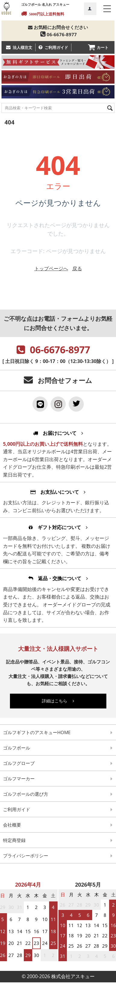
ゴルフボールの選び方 (25, 794)
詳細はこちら (58, 701)
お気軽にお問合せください (58, 27)
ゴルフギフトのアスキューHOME (37, 732)
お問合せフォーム (65, 380)
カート (102, 47)
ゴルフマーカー (19, 778)
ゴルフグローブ (19, 763)
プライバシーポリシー (25, 856)
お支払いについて (58, 492)
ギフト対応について (58, 527)
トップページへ (51, 268)
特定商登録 (14, 840)
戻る (77, 268)
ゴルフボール (16, 748)
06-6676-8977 (58, 34)
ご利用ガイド (56, 47)
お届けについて (58, 433)
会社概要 (12, 825)
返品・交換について (58, 578)
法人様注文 (22, 47)
